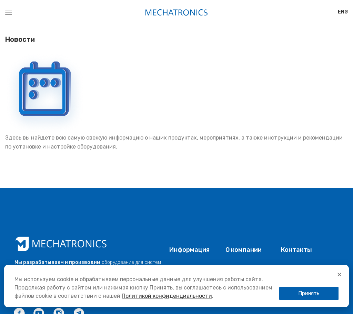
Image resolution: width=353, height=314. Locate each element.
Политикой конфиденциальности (167, 296)
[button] (339, 274)
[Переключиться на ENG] (342, 12)
